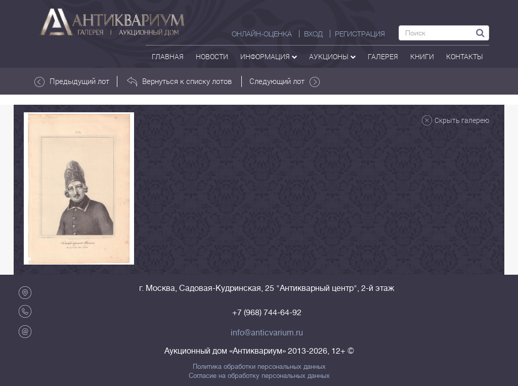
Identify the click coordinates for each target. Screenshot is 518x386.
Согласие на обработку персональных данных (259, 375)
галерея (383, 56)
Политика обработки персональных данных (259, 366)
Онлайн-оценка (262, 34)
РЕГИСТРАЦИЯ (360, 34)
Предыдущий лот (71, 81)
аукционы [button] (332, 56)
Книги (422, 56)
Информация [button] (268, 56)
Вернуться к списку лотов (179, 81)
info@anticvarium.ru (267, 332)
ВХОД (313, 34)
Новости (212, 56)
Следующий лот (284, 81)
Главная (168, 56)
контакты (464, 56)
